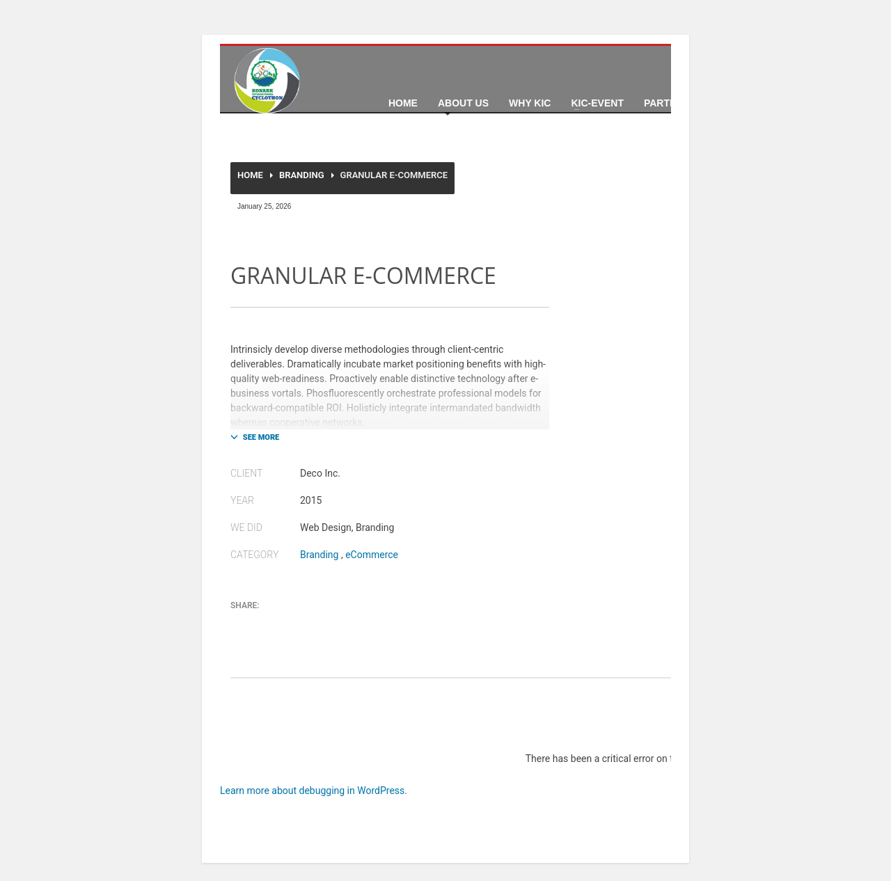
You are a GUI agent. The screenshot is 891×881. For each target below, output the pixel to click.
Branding (301, 175)
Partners (670, 103)
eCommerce (371, 554)
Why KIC (530, 103)
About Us (463, 103)
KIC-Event (597, 103)
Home (403, 103)
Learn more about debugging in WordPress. (313, 790)
